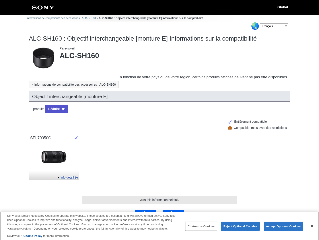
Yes (145, 213)
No (173, 213)
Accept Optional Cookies (283, 228)
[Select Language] (274, 26)
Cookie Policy (33, 237)
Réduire (54, 109)
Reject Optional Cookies (240, 228)
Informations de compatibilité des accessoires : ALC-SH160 (61, 18)
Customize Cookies (201, 228)
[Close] (312, 228)
